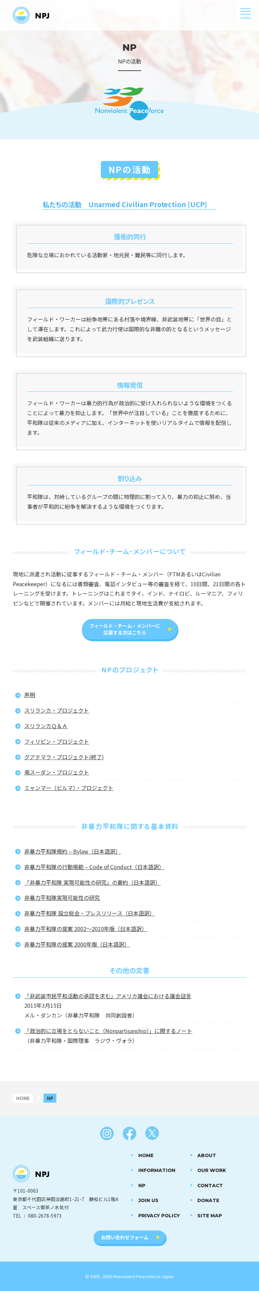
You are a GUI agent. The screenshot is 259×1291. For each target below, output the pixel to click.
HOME (23, 1098)
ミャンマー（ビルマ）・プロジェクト (68, 788)
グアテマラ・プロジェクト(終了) (64, 757)
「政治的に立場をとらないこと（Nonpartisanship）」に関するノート (108, 1031)
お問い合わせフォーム (124, 1237)
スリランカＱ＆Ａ (45, 726)
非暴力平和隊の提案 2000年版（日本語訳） (77, 944)
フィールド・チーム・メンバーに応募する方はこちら (124, 629)
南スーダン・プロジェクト (56, 772)
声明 (29, 695)
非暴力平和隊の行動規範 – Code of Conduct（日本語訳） (94, 867)
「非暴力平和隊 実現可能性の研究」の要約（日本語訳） (92, 882)
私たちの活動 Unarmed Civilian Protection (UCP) (124, 204)
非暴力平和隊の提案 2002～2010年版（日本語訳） (85, 929)
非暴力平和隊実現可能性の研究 (62, 897)
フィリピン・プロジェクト (56, 741)
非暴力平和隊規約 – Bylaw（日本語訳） (72, 851)
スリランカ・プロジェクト (56, 710)
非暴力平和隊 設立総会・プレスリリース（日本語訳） (89, 913)
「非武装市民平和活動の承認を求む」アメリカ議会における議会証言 (107, 996)
